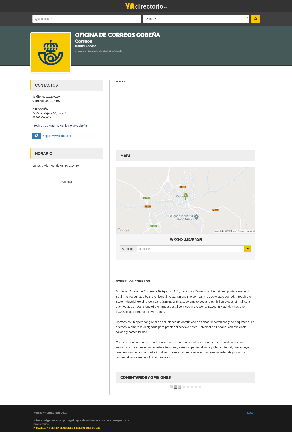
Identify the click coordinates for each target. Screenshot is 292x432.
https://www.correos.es (57, 135)
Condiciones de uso (88, 428)
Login (251, 412)
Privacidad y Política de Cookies (53, 428)
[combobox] (196, 19)
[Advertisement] (66, 214)
